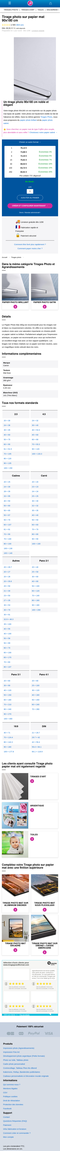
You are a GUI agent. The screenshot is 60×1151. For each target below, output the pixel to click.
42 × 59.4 (36, 742)
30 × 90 (7, 685)
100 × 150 (8, 468)
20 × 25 (7, 482)
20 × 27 (7, 572)
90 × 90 (35, 539)
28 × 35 (7, 491)
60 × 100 (7, 652)
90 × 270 (7, 714)
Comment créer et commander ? (17, 1133)
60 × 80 (35, 439)
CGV (5, 1092)
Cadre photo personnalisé (14, 1064)
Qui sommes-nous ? (11, 1084)
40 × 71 (7, 733)
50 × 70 (7, 520)
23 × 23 (35, 487)
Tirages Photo (46, 117)
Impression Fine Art (11, 1052)
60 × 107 (7, 525)
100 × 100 (36, 544)
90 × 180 (35, 605)
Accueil (5, 257)
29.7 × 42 (36, 737)
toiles (40, 10)
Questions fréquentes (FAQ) (15, 1121)
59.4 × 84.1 (36, 747)
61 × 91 (7, 529)
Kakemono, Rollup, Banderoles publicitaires (21, 1072)
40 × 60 (7, 435)
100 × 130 (8, 548)
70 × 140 (35, 595)
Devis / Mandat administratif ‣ (30, 212)
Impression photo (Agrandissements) (18, 1048)
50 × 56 (7, 638)
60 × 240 (35, 704)
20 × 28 (7, 577)
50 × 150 (7, 695)
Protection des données (13, 1104)
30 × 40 (35, 425)
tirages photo (11, 10)
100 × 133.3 (37, 454)
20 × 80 (35, 681)
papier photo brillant (28, 120)
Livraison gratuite (38, 31)
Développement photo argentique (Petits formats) (24, 1056)
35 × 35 (35, 510)
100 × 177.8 (9, 751)
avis (20, 25)
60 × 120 (35, 591)
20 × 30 (7, 420)
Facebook (7, 1108)
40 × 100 (7, 634)
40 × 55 (7, 629)
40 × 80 (35, 581)
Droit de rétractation (11, 1100)
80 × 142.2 (8, 742)
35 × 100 (7, 624)
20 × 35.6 (8, 581)
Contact (6, 1117)
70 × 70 (35, 529)
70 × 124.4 (8, 737)
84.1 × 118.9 (37, 751)
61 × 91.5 (8, 449)
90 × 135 (7, 463)
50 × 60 (7, 506)
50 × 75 (7, 439)
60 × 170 (7, 657)
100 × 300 (8, 719)
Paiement (7, 1125)
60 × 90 (7, 444)
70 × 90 (7, 534)
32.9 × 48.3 (8, 619)
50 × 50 (35, 520)
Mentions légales (10, 1088)
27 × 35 (7, 600)
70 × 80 (7, 662)
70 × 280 (35, 709)
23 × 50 (7, 595)
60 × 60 (35, 525)
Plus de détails (25, 1015)
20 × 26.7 (8, 567)
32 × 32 (35, 506)
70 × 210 (7, 704)
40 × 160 (35, 695)
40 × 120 (7, 690)
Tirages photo (16, 257)
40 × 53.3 (36, 430)
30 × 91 (7, 614)
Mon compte (8, 1137)
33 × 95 (7, 496)
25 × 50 (35, 572)
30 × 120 (35, 690)
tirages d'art (28, 10)
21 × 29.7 (36, 733)
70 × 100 (7, 539)
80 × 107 (7, 667)
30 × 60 (35, 577)
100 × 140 (8, 553)
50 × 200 (35, 700)
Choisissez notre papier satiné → (43, 132)
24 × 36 (7, 425)
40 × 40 (35, 515)
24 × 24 (35, 491)
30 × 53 (7, 605)
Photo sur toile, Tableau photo (15, 1060)
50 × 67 (7, 515)
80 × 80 (35, 534)
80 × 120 (7, 458)
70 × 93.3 (36, 444)
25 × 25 (35, 496)
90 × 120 (35, 449)
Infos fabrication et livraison (14, 1129)
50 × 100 (35, 586)
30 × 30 (35, 501)
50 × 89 (7, 643)
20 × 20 (35, 482)
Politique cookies (10, 1096)
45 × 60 (35, 435)
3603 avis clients (9, 1015)
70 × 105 (7, 454)
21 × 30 (7, 591)
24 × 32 (35, 420)
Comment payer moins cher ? (30, 248)
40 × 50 (7, 501)
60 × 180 (7, 700)
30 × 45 (7, 430)
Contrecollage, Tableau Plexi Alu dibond (20, 1068)
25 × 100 (35, 685)
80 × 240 (7, 709)
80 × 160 (35, 600)
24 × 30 (7, 487)
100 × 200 (36, 610)
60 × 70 (7, 648)
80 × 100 (7, 544)
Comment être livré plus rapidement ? (30, 244)
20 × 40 (35, 567)
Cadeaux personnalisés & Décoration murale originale (26, 1076)
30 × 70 (7, 610)
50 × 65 (7, 510)
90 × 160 (7, 747)
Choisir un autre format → (30, 142)
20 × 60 (7, 681)
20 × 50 (7, 586)
